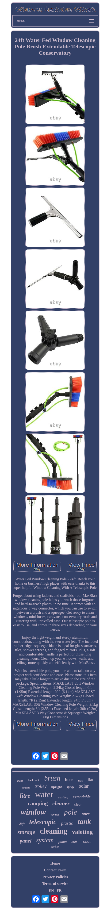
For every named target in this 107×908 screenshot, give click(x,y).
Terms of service (55, 884)
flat (90, 780)
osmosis (26, 787)
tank (84, 821)
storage (26, 832)
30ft (74, 842)
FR (59, 891)
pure (86, 814)
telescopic (43, 822)
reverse (55, 814)
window (33, 812)
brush (52, 778)
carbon (55, 846)
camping (38, 803)
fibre (80, 780)
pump (62, 842)
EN (51, 891)
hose (69, 779)
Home (55, 863)
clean (78, 804)
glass (20, 781)
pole (70, 812)
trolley (40, 786)
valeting (82, 831)
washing (63, 797)
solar (84, 786)
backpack (33, 780)
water (44, 794)
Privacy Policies (55, 877)
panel (25, 841)
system (45, 840)
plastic (67, 823)
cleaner (60, 803)
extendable (82, 797)
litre (25, 795)
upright (56, 787)
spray (70, 787)
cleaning (53, 831)
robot (86, 841)
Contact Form (55, 870)
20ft (22, 824)
